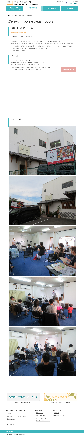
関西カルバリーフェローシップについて (14, 8)
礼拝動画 (56, 413)
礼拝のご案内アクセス (33, 8)
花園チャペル (39, 413)
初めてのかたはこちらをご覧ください (61, 402)
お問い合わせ (69, 8)
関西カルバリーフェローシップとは (16, 416)
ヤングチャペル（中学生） (43, 421)
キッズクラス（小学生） (42, 418)
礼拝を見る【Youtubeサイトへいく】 (23, 402)
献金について (10, 424)
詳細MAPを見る (68, 69)
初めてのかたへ (11, 419)
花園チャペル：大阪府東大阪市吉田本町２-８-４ (67, 1)
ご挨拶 (9, 413)
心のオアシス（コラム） (60, 415)
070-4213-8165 (73, 3)
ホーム (12, 15)
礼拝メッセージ (51, 8)
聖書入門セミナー (40, 415)
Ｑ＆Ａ (9, 422)
